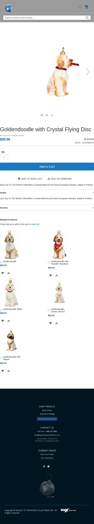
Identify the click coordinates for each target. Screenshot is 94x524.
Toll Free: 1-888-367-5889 (47, 431)
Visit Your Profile (47, 454)
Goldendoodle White (12, 309)
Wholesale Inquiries (47, 419)
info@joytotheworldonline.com (47, 435)
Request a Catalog (47, 414)
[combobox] (47, 17)
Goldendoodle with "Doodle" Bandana (59, 262)
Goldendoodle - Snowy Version (58, 310)
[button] (88, 72)
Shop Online (47, 410)
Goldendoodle (9, 261)
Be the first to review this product (12, 135)
